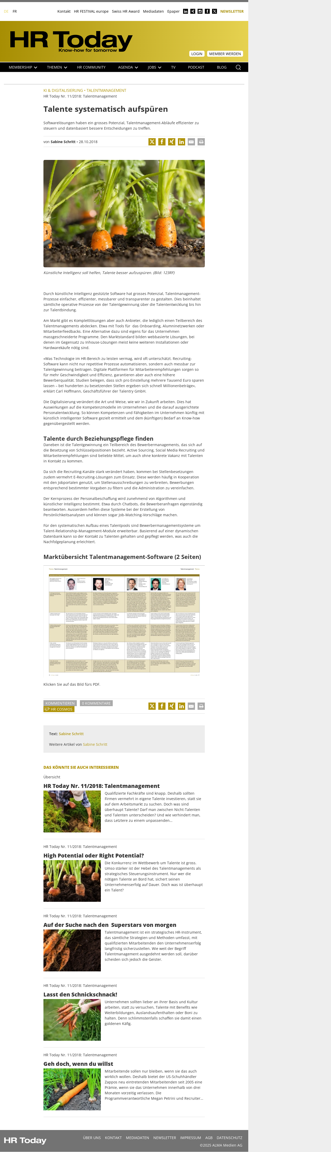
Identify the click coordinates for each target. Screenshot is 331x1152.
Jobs (154, 67)
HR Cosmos (61, 709)
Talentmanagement (106, 90)
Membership (23, 67)
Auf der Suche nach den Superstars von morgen (109, 924)
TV (173, 67)
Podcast (196, 67)
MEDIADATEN (137, 1137)
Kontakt (64, 11)
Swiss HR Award (126, 11)
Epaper (173, 11)
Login (196, 53)
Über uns (92, 1137)
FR (15, 11)
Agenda (128, 67)
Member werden (225, 53)
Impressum (190, 1137)
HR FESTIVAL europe (91, 11)
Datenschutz (229, 1137)
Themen (57, 67)
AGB (209, 1137)
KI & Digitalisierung (63, 90)
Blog (222, 67)
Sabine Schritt (63, 141)
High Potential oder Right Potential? (93, 855)
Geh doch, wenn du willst (78, 1063)
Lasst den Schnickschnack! (80, 994)
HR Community (91, 67)
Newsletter (232, 11)
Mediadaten (153, 11)
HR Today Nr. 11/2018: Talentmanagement (101, 785)
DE (6, 11)
